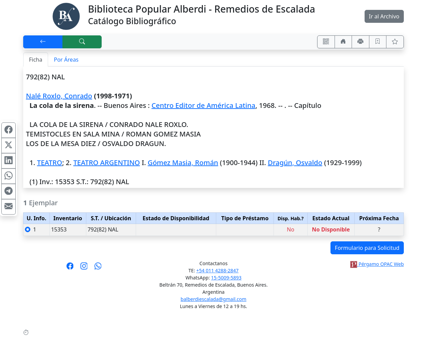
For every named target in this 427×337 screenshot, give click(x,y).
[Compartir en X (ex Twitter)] (8, 146)
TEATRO (49, 162)
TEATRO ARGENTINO (106, 162)
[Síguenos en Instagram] (84, 268)
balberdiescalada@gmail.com (214, 299)
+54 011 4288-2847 (217, 270)
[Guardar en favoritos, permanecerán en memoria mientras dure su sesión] (378, 41)
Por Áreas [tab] (66, 59)
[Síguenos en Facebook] (70, 268)
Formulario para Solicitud (367, 248)
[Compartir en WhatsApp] (8, 176)
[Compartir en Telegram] (8, 191)
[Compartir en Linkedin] (8, 161)
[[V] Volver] (43, 41)
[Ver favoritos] (395, 41)
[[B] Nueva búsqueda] (82, 41)
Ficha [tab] (35, 59)
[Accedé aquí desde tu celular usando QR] (326, 41)
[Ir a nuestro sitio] (343, 41)
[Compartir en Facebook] (8, 130)
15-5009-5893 (226, 277)
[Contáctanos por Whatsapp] (98, 268)
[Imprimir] (360, 41)
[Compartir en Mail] (8, 207)
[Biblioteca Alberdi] (66, 15)
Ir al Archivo (384, 16)
